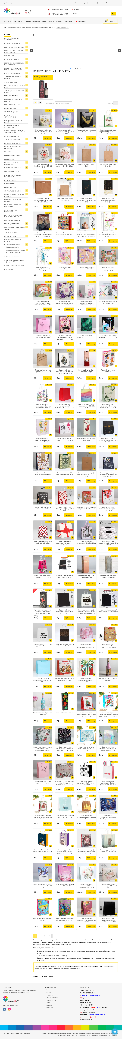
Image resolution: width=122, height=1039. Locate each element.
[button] (75, 51)
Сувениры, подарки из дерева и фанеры (14, 195)
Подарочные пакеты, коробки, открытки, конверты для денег (37, 27)
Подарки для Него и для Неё (14, 47)
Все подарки (8, 269)
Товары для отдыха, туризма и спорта (14, 91)
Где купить (77, 9)
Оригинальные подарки (12, 191)
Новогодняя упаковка (12, 257)
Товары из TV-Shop (10, 233)
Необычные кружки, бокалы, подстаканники (14, 63)
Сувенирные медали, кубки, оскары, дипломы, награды (13, 69)
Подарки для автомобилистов (10, 116)
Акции (48, 1002)
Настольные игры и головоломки (11, 163)
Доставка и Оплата (52, 997)
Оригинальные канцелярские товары (14, 228)
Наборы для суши (10, 187)
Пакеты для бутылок (15, 253)
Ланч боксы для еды (11, 112)
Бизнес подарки (10, 184)
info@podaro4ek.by (86, 1019)
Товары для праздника (12, 140)
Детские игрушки (10, 236)
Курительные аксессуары (13, 168)
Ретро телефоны (10, 180)
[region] (75, 52)
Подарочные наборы (11, 96)
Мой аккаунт (9, 3)
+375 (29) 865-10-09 (60, 14)
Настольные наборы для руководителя (12, 176)
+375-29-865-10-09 (88, 993)
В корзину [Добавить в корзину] (47, 138)
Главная (9, 27)
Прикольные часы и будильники (11, 210)
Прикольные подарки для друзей (13, 121)
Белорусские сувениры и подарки (12, 240)
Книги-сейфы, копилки (12, 73)
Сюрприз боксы (9, 56)
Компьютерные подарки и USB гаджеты (13, 205)
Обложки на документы (12, 143)
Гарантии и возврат (80, 3)
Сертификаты (92, 3)
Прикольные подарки (11, 136)
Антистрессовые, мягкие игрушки (12, 77)
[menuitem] (8, 21)
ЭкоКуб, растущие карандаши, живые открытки (14, 131)
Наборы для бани (10, 108)
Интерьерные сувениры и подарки (13, 100)
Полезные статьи (111, 3)
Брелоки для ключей (11, 224)
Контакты (49, 1005)
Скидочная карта (51, 1000)
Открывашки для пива (12, 220)
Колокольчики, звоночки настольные (13, 147)
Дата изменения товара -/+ (62, 103)
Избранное (50, 1008)
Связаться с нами (21, 3)
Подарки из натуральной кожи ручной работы (13, 216)
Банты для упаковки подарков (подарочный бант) (15, 261)
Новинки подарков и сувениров (11, 39)
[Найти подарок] (113, 14)
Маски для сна (9, 159)
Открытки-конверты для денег (15, 265)
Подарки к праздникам (12, 43)
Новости (101, 3)
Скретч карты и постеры (12, 105)
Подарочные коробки (12, 247)
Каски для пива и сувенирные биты (14, 86)
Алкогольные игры (10, 82)
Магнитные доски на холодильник (11, 126)
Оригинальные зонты (11, 171)
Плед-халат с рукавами (12, 155)
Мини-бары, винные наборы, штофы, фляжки (14, 51)
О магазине (50, 995)
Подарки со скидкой (11, 59)
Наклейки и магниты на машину (12, 200)
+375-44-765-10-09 (88, 990)
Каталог (15, 27)
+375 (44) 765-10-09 (60, 9)
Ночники (7, 152)
